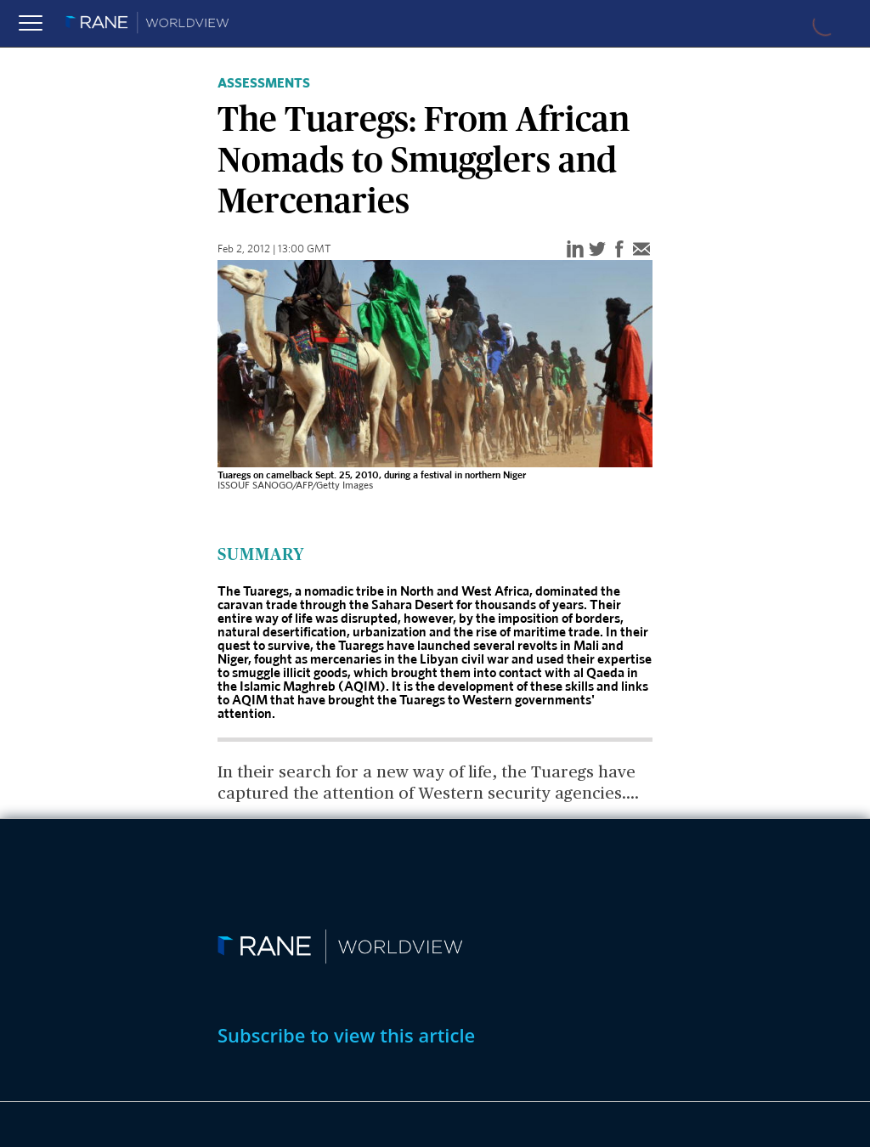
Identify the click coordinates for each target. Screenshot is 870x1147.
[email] (641, 250)
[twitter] (597, 250)
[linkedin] (575, 250)
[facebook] (619, 250)
